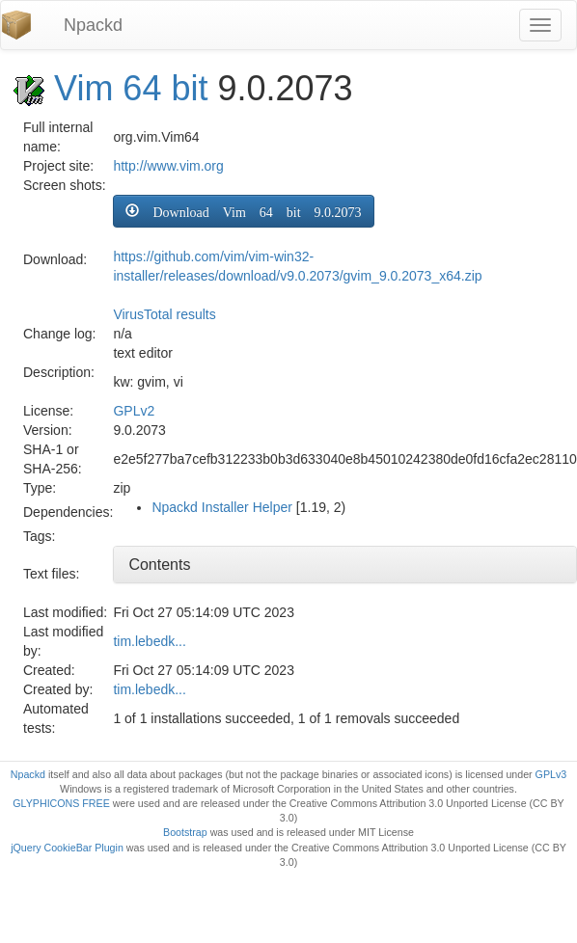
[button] (243, 211)
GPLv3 (551, 774)
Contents (159, 564)
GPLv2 (133, 410)
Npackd (93, 25)
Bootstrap (185, 832)
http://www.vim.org (168, 166)
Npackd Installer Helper (221, 507)
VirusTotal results (164, 314)
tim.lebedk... (149, 641)
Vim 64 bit (130, 88)
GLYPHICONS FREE (61, 803)
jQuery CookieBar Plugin (67, 847)
